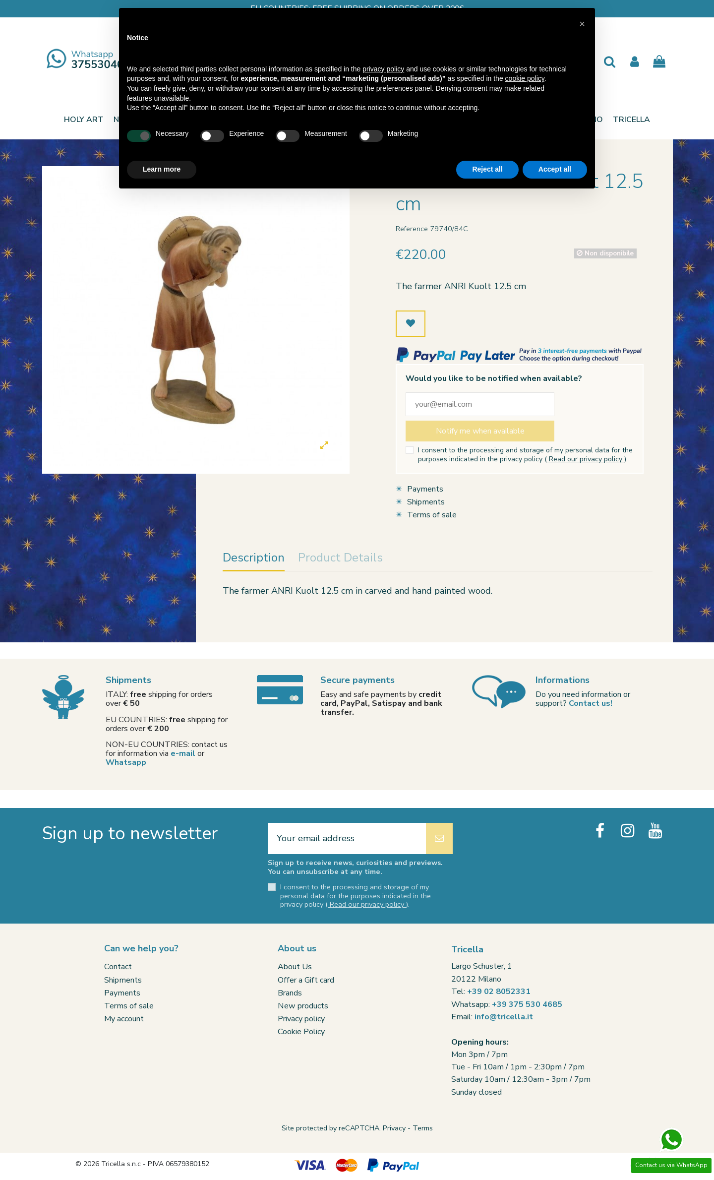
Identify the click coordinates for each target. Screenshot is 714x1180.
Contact (118, 966)
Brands (290, 993)
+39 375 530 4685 (527, 1004)
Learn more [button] (161, 169)
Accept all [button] (554, 169)
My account (124, 1018)
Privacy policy (301, 1018)
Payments (425, 489)
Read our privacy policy (585, 459)
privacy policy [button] (383, 69)
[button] (631, 119)
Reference (412, 229)
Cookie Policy (301, 1031)
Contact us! (590, 703)
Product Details (340, 558)
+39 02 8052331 (499, 991)
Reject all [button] (487, 169)
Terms (423, 1128)
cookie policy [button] (524, 78)
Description (254, 558)
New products (303, 1005)
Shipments (426, 502)
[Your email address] (347, 838)
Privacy (394, 1128)
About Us (295, 966)
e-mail (183, 753)
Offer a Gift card (306, 980)
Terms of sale (432, 514)
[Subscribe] (439, 838)
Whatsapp (126, 762)
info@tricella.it (504, 1016)
